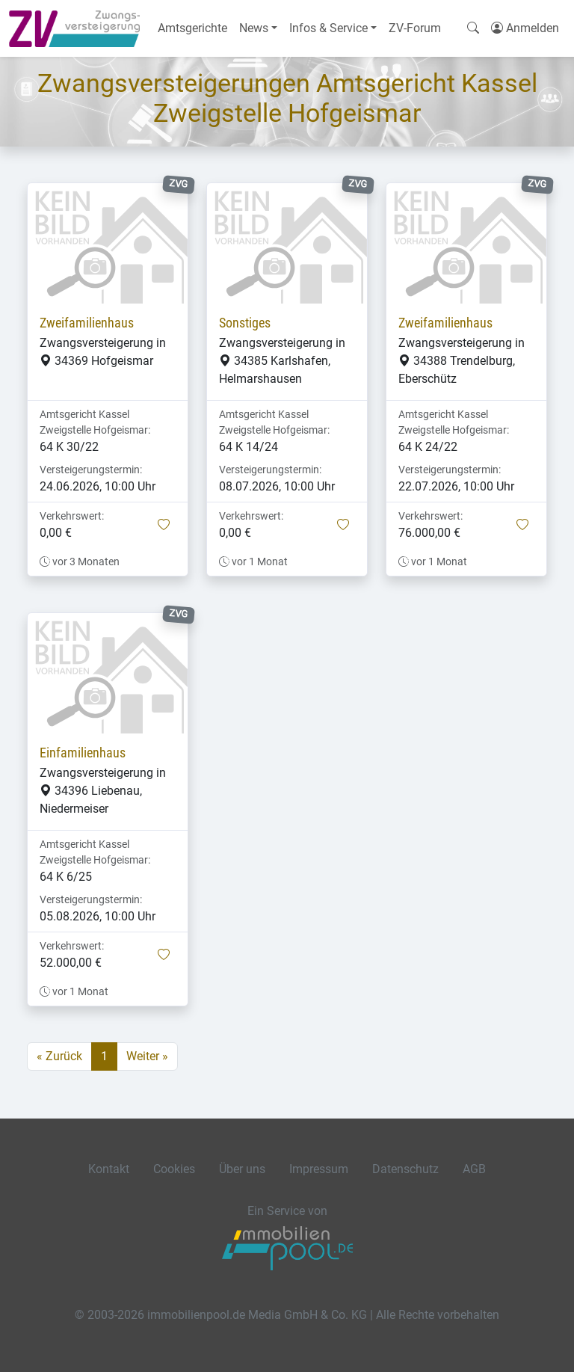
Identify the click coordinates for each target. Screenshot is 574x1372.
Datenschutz (405, 1169)
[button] (164, 526)
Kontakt (108, 1169)
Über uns (242, 1169)
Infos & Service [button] (328, 28)
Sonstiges (245, 323)
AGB (474, 1169)
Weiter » (147, 1056)
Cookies (174, 1169)
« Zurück (59, 1056)
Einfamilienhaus (83, 752)
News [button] (253, 28)
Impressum (318, 1169)
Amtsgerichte (192, 28)
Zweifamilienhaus (87, 323)
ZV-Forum (415, 28)
